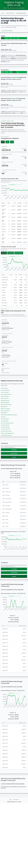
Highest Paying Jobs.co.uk (14, 3)
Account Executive (5, 392)
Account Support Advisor (6, 394)
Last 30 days (14, 449)
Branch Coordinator (5, 410)
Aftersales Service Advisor (6, 404)
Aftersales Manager (5, 402)
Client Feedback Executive (6, 435)
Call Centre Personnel (5, 429)
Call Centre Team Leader (6, 431)
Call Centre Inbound (5, 425)
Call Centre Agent (4, 421)
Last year (14, 457)
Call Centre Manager (5, 427)
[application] (14, 543)
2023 (12, 141)
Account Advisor (4, 388)
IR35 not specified (18, 252)
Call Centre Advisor (5, 419)
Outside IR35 (10, 252)
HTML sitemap (16, 799)
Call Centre (3, 416)
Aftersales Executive (5, 400)
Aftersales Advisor (5, 398)
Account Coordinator (5, 390)
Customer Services (10, 13)
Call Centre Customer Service (7, 423)
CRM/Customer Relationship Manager (9, 414)
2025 (3, 141)
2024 (7, 141)
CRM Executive (4, 412)
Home (2, 13)
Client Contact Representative (7, 433)
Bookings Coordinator (5, 408)
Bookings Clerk (4, 406)
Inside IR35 (4, 252)
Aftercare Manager (5, 396)
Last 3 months (14, 453)
